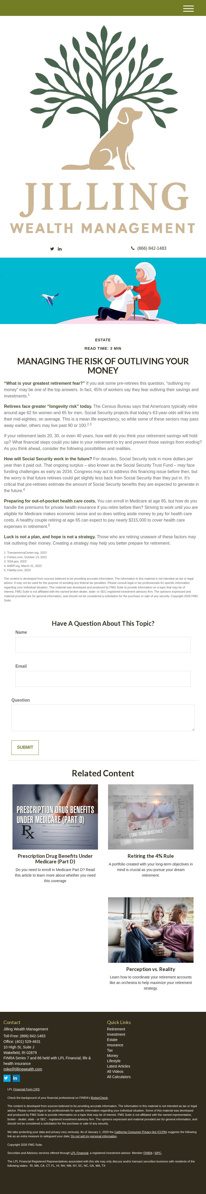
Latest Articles (118, 1066)
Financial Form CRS (26, 1089)
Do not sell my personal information (94, 1136)
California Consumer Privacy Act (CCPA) (140, 1132)
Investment (116, 1034)
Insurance (115, 1045)
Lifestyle (114, 1061)
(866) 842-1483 (148, 248)
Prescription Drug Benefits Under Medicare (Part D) (55, 858)
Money (112, 1055)
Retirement (116, 1029)
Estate (112, 1040)
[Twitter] (52, 249)
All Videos (115, 1071)
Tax (110, 1050)
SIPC (157, 1152)
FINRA (147, 1152)
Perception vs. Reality (150, 969)
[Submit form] (25, 747)
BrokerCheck (99, 1097)
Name (21, 632)
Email (21, 666)
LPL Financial (79, 1152)
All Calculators (119, 1077)
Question (20, 700)
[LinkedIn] (60, 249)
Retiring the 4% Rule (151, 856)
